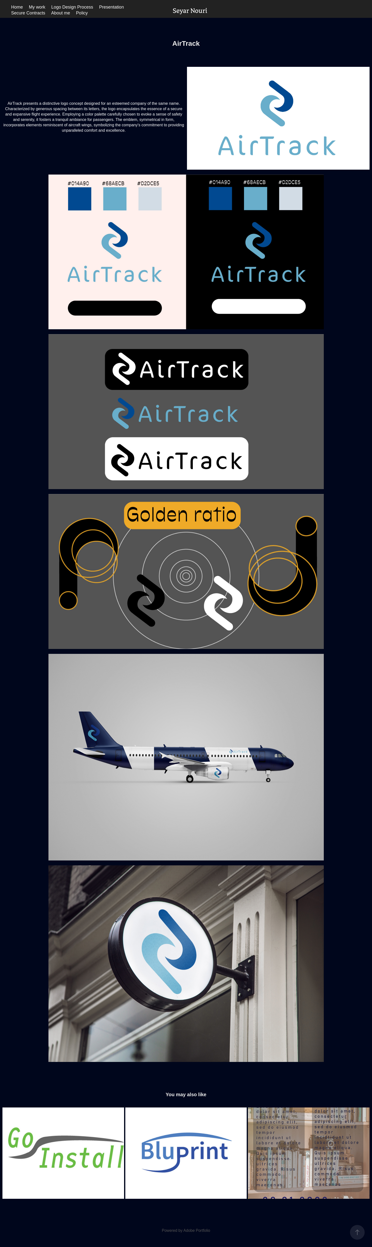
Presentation (111, 7)
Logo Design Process (72, 7)
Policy (82, 13)
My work (37, 7)
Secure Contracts (28, 13)
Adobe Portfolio (196, 1230)
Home (17, 7)
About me (60, 13)
